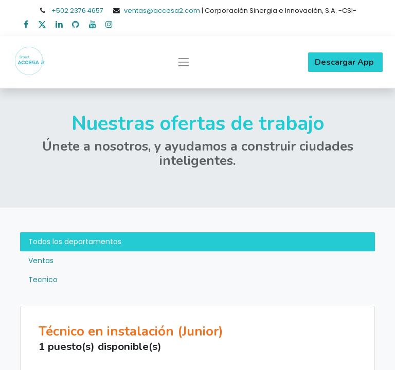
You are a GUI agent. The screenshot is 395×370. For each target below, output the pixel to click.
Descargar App (345, 62)
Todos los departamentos (74, 241)
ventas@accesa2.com (162, 10)
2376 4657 (86, 10)
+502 (60, 10)
